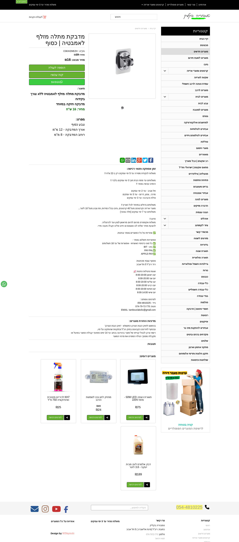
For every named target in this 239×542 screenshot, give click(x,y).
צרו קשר (160, 468)
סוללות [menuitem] (204, 143)
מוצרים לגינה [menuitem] (201, 202)
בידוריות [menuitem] (204, 248)
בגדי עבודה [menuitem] (202, 300)
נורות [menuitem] (205, 274)
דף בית (153, 28)
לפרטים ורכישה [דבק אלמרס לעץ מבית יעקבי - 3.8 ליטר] (39, 410)
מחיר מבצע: (78, 60)
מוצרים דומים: (147, 356)
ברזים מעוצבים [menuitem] (200, 189)
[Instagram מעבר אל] (45, 459)
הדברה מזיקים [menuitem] (201, 208)
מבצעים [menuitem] (204, 45)
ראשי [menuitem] (208, 473)
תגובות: (151, 343)
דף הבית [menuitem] (203, 38)
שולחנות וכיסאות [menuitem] (199, 365)
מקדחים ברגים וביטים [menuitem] (197, 339)
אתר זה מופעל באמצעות (119, 537)
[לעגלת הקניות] (38, 17)
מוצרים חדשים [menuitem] (201, 51)
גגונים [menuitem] (205, 117)
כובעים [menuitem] (204, 280)
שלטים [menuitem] (204, 346)
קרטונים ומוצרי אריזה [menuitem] (153, 4)
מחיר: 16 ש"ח (75, 109)
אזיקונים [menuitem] (204, 326)
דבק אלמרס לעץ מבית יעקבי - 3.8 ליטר (43, 392)
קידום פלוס (114, 537)
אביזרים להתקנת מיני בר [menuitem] (195, 333)
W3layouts (68, 480)
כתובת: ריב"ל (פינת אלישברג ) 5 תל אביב (145, 477)
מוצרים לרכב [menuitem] (201, 91)
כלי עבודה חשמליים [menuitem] (198, 293)
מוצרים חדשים (141, 28)
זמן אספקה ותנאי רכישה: (141, 168)
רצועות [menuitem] (204, 320)
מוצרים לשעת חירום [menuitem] (198, 58)
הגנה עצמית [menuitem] (202, 215)
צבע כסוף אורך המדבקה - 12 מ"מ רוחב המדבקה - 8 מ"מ (69, 129)
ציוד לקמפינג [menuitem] (201, 228)
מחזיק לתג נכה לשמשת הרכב (109, 391)
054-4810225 (189, 454)
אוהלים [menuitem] (204, 221)
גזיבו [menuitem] (206, 64)
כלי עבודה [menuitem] (203, 287)
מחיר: (79, 54)
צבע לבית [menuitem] (203, 104)
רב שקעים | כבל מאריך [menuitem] (196, 163)
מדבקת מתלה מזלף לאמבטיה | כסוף (60, 39)
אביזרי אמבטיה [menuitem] (200, 195)
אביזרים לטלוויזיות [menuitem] (199, 130)
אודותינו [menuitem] (202, 4)
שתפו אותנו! (160, 494)
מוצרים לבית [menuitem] (202, 97)
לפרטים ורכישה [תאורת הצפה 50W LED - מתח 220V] (138, 410)
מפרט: (80, 119)
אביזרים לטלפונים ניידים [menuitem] (196, 137)
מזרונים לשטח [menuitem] (201, 241)
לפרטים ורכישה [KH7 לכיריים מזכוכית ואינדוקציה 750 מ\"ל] (72, 410)
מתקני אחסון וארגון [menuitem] (198, 352)
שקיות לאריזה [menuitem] (201, 78)
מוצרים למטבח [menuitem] (200, 110)
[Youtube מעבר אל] (56, 459)
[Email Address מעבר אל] (35, 459)
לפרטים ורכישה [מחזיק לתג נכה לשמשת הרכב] (105, 410)
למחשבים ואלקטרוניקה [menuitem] (196, 124)
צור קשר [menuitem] (191, 4)
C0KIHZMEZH (70, 51)
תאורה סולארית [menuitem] (200, 261)
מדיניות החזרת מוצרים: (142, 321)
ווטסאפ (57, 82)
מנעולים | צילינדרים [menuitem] (198, 176)
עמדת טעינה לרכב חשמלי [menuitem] (195, 84)
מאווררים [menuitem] (203, 156)
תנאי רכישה (160, 486)
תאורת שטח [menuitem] (202, 254)
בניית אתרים (106, 537)
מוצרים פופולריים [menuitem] (175, 4)
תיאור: (81, 88)
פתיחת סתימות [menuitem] (200, 182)
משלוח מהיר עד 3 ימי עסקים (42, 4)
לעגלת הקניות (36, 17)
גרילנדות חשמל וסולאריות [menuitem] (195, 267)
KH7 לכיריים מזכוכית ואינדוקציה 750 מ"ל (76, 392)
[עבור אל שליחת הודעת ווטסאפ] (4, 284)
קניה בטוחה (185, 430)
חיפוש (118, 17)
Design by (62, 480)
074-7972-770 (152, 482)
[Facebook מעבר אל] (66, 459)
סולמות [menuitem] (204, 307)
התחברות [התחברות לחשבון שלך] (21, 2)
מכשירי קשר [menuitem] (202, 235)
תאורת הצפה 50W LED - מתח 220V (142, 391)
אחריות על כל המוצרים (62, 469)
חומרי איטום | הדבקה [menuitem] (197, 313)
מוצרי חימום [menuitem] (202, 150)
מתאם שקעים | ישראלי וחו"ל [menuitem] (193, 169)
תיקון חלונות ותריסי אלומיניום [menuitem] (193, 359)
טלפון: (162, 482)
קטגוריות (200, 31)
